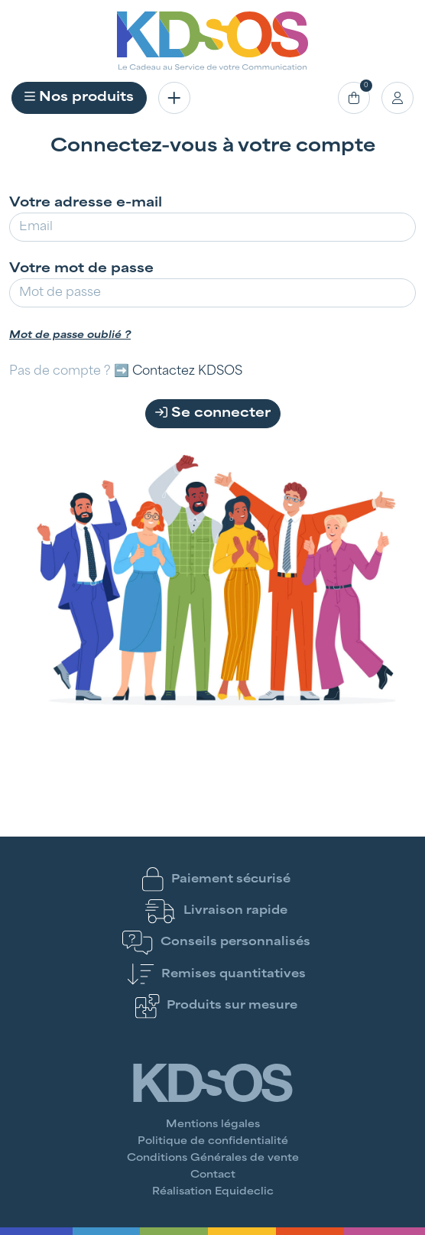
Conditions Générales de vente (213, 1158)
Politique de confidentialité (213, 1141)
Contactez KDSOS (187, 372)
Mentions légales (213, 1124)
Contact (212, 1175)
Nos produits (79, 97)
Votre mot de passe (81, 269)
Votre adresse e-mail (85, 203)
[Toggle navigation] (174, 98)
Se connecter (213, 413)
